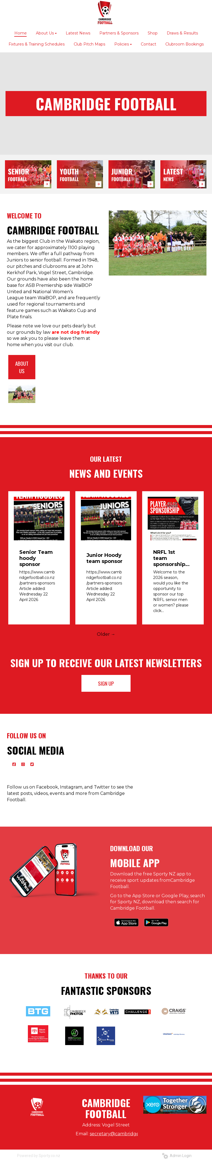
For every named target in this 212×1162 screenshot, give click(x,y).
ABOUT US (21, 367)
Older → (106, 634)
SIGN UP (106, 683)
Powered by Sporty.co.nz (38, 1155)
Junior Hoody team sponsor (104, 558)
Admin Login (177, 1155)
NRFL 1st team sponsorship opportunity (169, 558)
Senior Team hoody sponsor (36, 558)
